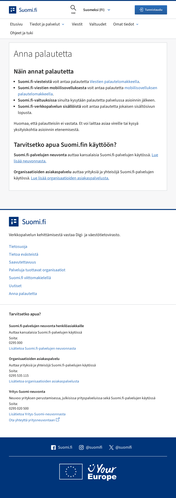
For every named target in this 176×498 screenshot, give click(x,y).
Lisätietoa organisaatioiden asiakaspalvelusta (44, 381)
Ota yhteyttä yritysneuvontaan (39, 420)
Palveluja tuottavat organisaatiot (37, 270)
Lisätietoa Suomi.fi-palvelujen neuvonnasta (42, 348)
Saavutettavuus (22, 262)
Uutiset (15, 286)
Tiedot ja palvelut (47, 24)
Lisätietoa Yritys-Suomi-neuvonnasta (37, 414)
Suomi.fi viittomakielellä (30, 278)
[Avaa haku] (73, 10)
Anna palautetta (23, 294)
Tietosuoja (18, 246)
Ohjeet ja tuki (21, 33)
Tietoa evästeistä (23, 254)
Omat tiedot (126, 24)
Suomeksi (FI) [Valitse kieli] (97, 9)
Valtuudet (97, 24)
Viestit (77, 24)
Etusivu (16, 24)
